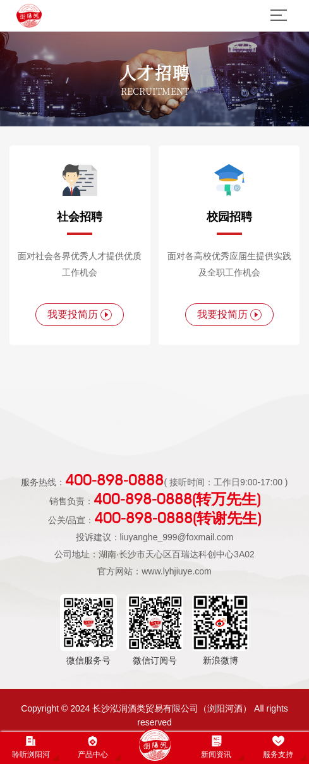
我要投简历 (79, 314)
